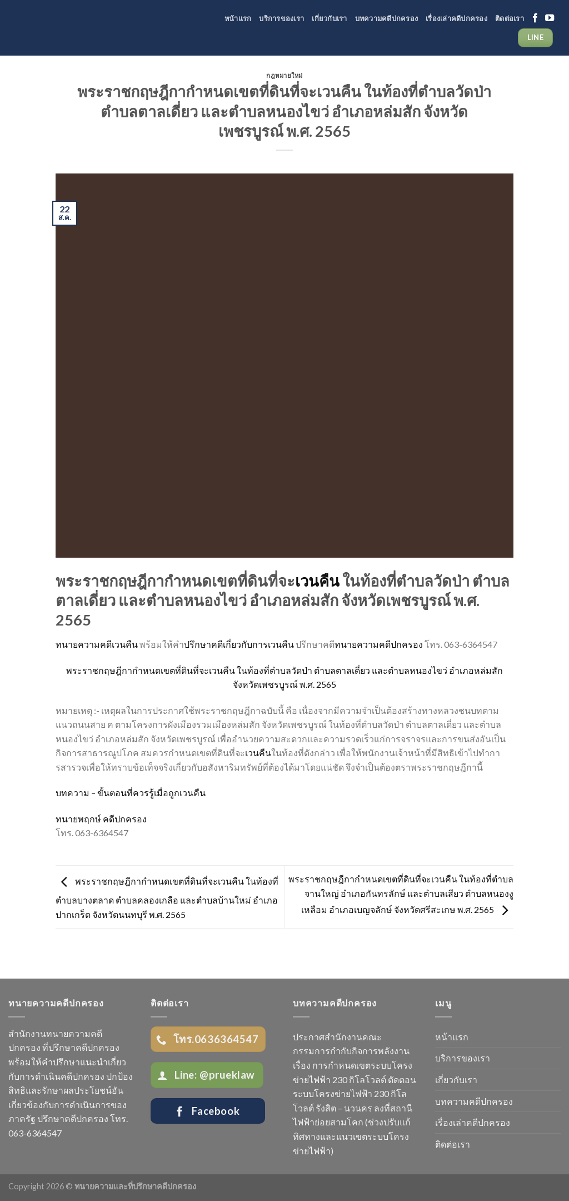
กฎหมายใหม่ (284, 75)
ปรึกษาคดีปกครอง (72, 1118)
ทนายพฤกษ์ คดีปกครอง (101, 818)
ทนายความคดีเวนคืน (97, 644)
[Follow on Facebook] (535, 18)
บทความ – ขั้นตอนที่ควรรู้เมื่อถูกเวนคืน (131, 792)
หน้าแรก (238, 18)
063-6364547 (35, 1133)
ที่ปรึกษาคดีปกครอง (80, 1047)
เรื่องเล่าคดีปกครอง (456, 18)
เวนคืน (317, 581)
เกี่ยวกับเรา (329, 18)
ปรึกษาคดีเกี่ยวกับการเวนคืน (239, 644)
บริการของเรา (281, 18)
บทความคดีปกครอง (386, 18)
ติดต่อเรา (509, 18)
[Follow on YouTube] (549, 18)
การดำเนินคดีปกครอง (61, 1076)
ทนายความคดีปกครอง (379, 644)
